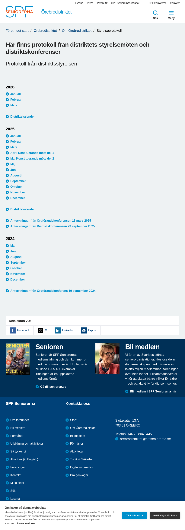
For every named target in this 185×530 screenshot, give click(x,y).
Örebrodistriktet (45, 30)
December (17, 198)
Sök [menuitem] (155, 14)
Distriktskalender (22, 116)
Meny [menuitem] (171, 14)
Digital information (82, 467)
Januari (15, 94)
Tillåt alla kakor (134, 515)
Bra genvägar (79, 475)
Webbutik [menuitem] (102, 3)
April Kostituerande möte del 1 (32, 152)
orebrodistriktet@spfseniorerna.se (145, 439)
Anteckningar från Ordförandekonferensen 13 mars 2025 (50, 220)
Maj (12, 164)
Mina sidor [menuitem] (17, 482)
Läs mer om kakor (26, 523)
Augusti (16, 175)
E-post (92, 330)
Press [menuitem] (90, 3)
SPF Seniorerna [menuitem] (158, 3)
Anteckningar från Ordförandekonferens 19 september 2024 (53, 290)
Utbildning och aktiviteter (26, 443)
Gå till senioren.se (53, 386)
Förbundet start (17, 30)
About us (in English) (24, 459)
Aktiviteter (76, 451)
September (18, 181)
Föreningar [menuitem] (17, 467)
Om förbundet (19, 420)
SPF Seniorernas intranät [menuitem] (125, 3)
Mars (13, 105)
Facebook (23, 330)
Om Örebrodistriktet (76, 30)
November (17, 192)
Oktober (16, 186)
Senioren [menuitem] (175, 3)
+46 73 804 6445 (139, 434)
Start (73, 420)
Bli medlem (17, 428)
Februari (16, 99)
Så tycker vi (18, 451)
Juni (13, 169)
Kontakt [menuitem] (15, 475)
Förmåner (16, 435)
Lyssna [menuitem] (79, 3)
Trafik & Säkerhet (81, 459)
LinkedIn (67, 330)
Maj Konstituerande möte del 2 (32, 158)
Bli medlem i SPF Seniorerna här (153, 391)
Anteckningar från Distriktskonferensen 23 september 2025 (52, 226)
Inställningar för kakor (165, 515)
